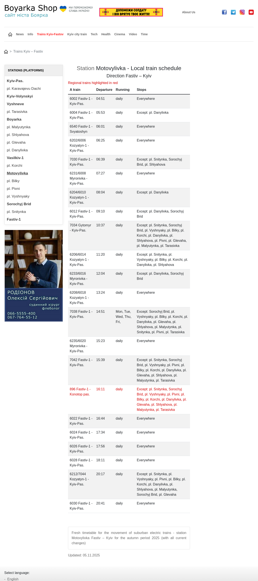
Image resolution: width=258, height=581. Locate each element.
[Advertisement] (224, 129)
